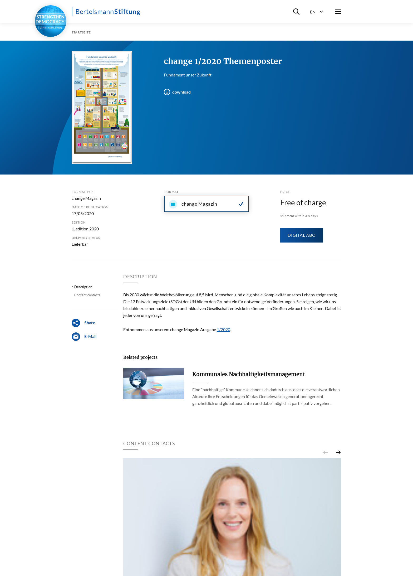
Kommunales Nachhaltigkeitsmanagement (248, 374)
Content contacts (87, 295)
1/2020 (223, 329)
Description (83, 287)
